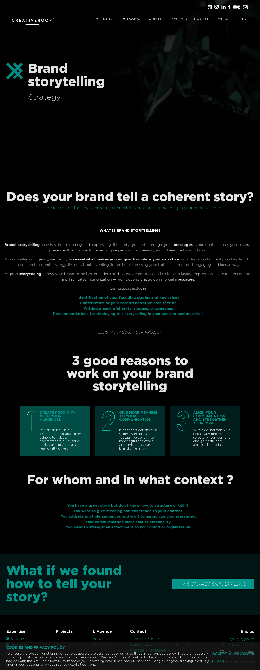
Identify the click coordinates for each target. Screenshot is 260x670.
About (98, 639)
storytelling (23, 274)
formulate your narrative (149, 259)
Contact (224, 19)
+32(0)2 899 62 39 (145, 639)
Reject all (222, 661)
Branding (132, 19)
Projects (179, 19)
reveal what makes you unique (95, 259)
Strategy (105, 19)
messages (176, 245)
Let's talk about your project (130, 332)
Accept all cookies (233, 654)
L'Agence (201, 19)
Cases (61, 639)
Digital (156, 19)
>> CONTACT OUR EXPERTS (213, 584)
